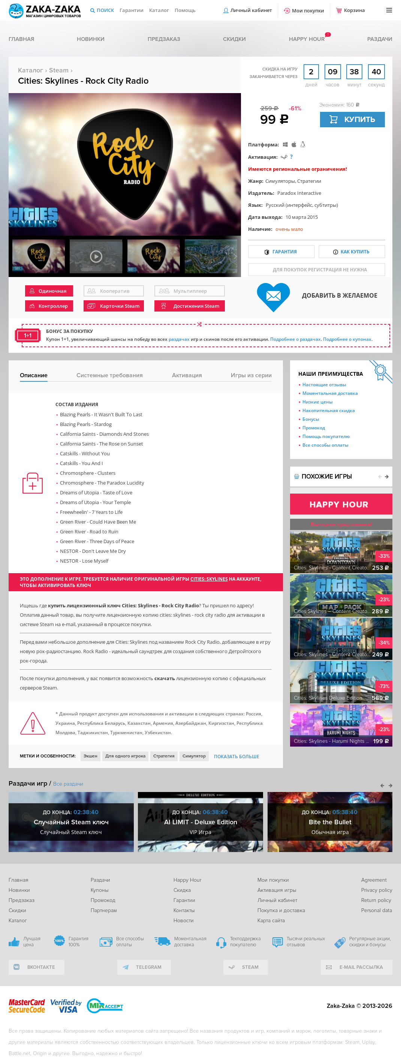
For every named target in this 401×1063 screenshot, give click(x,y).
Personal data (376, 910)
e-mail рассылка (361, 967)
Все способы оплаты (325, 445)
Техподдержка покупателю (245, 942)
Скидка (182, 890)
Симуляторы (280, 181)
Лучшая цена (31, 942)
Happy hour (307, 39)
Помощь (185, 10)
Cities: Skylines (209, 579)
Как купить (355, 251)
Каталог (159, 10)
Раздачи (379, 39)
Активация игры (276, 890)
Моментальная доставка (330, 393)
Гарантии (132, 10)
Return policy (376, 900)
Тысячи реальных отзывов (306, 942)
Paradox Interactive (299, 193)
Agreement (374, 880)
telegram (149, 967)
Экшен (90, 756)
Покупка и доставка (281, 910)
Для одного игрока (125, 756)
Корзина (354, 10)
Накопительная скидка (328, 410)
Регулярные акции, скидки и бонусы (370, 942)
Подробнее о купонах (347, 339)
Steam (59, 70)
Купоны (100, 890)
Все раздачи (68, 784)
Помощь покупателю (326, 436)
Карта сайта (271, 920)
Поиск (105, 10)
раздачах (179, 339)
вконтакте (41, 967)
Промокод (313, 428)
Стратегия (164, 756)
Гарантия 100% (78, 942)
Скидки (234, 39)
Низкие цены (317, 402)
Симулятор (194, 756)
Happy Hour (187, 880)
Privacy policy (376, 890)
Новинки (91, 39)
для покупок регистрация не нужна (320, 270)
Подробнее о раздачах (295, 339)
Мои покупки (308, 10)
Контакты (184, 910)
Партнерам (104, 910)
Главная (21, 39)
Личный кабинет (251, 10)
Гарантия (284, 251)
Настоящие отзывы (324, 384)
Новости (184, 920)
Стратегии (309, 181)
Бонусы (310, 419)
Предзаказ (164, 39)
